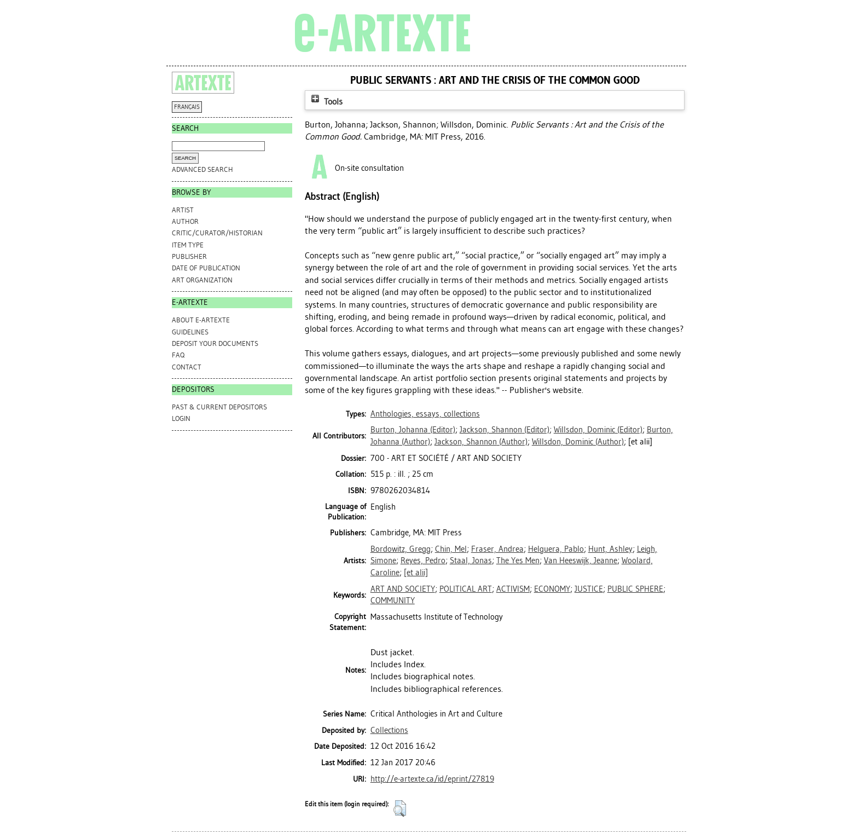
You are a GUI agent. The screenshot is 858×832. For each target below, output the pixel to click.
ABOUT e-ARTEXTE (201, 320)
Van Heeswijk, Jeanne (580, 560)
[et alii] (416, 572)
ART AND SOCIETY (402, 589)
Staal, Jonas (471, 560)
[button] (400, 808)
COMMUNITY (392, 600)
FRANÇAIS (187, 107)
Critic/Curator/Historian (217, 233)
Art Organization (202, 280)
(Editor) (412, 430)
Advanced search (202, 169)
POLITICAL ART (465, 589)
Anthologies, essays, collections (425, 414)
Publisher (189, 256)
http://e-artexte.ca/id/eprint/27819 (432, 779)
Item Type (188, 245)
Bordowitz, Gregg (400, 549)
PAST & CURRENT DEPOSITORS (219, 407)
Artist (183, 210)
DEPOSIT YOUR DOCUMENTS (215, 343)
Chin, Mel (451, 549)
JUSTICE (589, 589)
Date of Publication (206, 268)
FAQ (178, 355)
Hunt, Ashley (610, 549)
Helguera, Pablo (556, 549)
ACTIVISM (513, 589)
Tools (326, 101)
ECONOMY (552, 589)
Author (185, 221)
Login (181, 418)
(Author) (480, 442)
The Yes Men (518, 560)
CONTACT (186, 367)
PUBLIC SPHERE (635, 589)
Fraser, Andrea (497, 549)
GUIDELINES (190, 332)
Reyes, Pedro (423, 560)
